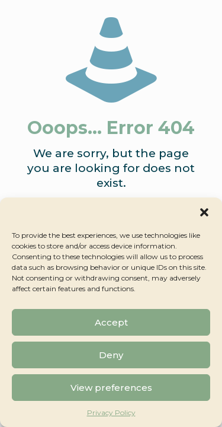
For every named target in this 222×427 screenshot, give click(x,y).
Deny (111, 355)
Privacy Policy (111, 412)
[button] (204, 212)
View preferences (111, 387)
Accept (111, 322)
